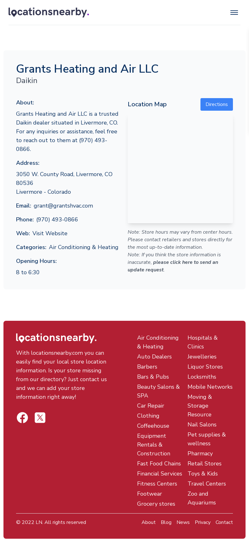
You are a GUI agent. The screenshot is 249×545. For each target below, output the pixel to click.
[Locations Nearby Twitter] (22, 417)
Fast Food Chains (159, 463)
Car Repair (150, 405)
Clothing (148, 416)
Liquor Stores (205, 366)
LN (39, 522)
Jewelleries (202, 356)
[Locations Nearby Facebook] (40, 417)
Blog (166, 522)
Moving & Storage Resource (200, 405)
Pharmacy (200, 453)
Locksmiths (202, 377)
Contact (224, 522)
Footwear (149, 494)
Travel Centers (207, 483)
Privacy (203, 522)
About (149, 522)
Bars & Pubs (153, 377)
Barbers (147, 366)
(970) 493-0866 (57, 219)
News (183, 522)
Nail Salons (202, 424)
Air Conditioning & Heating (84, 247)
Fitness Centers (157, 483)
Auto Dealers (154, 356)
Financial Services (159, 473)
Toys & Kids (203, 473)
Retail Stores (205, 463)
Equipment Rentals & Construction (153, 444)
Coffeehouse (153, 426)
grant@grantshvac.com (63, 205)
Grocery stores (156, 504)
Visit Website (49, 233)
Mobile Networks (210, 387)
